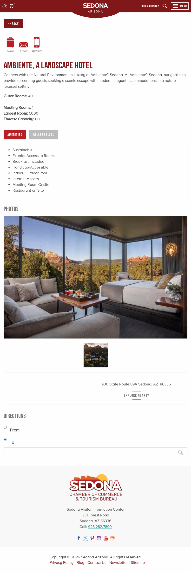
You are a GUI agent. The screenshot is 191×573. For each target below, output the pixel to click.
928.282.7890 (100, 526)
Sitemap (138, 562)
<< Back (13, 24)
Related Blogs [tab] (43, 134)
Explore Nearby (136, 395)
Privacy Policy (61, 562)
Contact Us (96, 562)
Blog (80, 562)
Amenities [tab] (14, 134)
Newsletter (118, 562)
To (9, 440)
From (12, 427)
